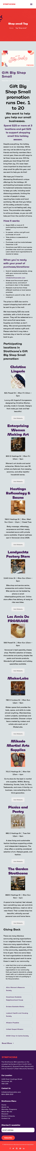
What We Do (6, 1111)
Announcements (14, 69)
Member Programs (9, 1109)
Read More (8, 1043)
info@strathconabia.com (11, 1092)
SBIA (18, 80)
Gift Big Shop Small (14, 74)
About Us (5, 1107)
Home (11, 28)
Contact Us (5, 1118)
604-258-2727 (7, 1094)
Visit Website (18, 418)
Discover (4, 1114)
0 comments (25, 80)
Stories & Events (8, 1116)
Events (4, 69)
